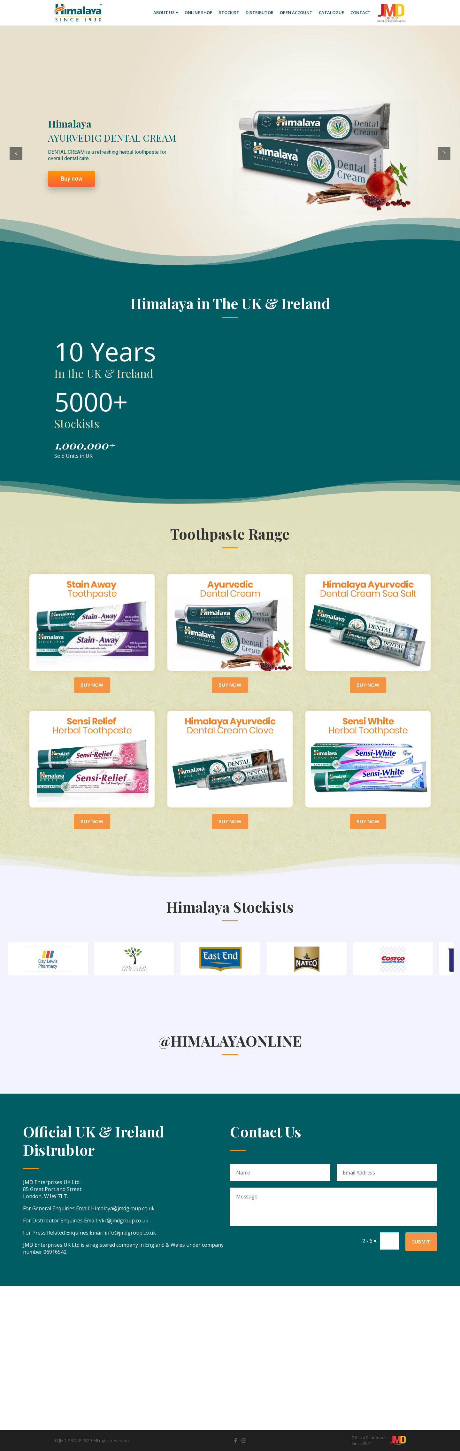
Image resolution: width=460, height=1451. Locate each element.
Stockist (229, 12)
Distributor (259, 12)
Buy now (71, 187)
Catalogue (331, 12)
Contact (360, 12)
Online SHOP (198, 12)
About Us (165, 12)
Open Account (296, 12)
